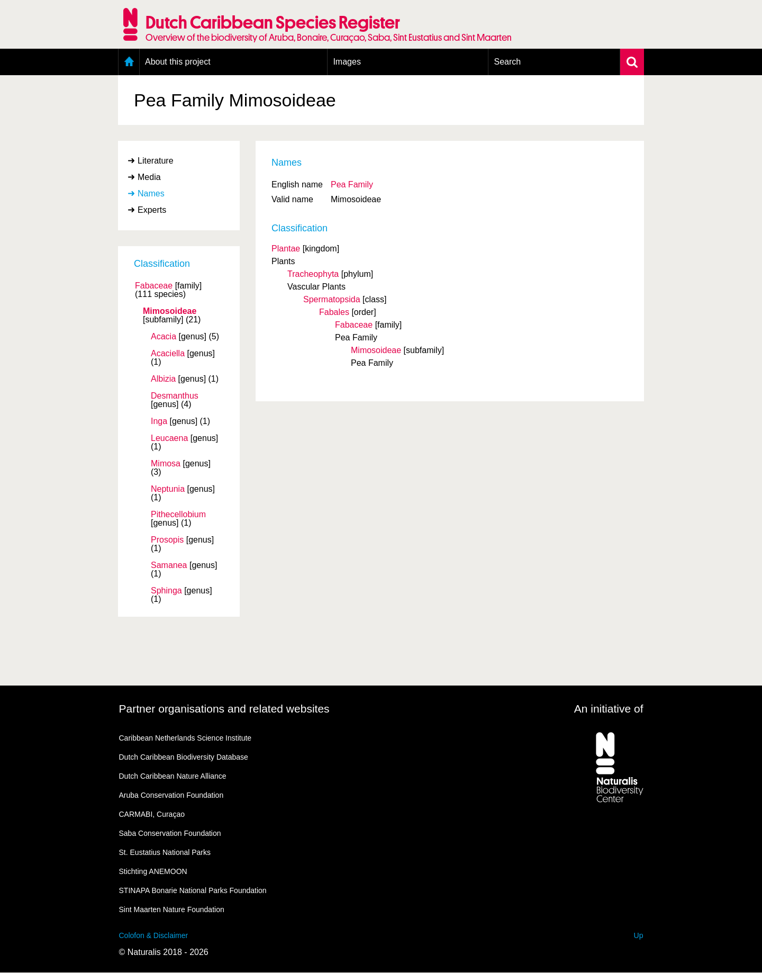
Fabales (334, 312)
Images (346, 61)
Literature (156, 160)
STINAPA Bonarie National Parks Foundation (193, 890)
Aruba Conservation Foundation (171, 795)
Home (129, 62)
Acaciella (168, 353)
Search (507, 61)
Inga (159, 421)
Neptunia (168, 489)
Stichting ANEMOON (153, 871)
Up (638, 935)
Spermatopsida (331, 299)
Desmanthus (174, 396)
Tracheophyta (313, 273)
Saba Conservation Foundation (170, 833)
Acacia (163, 336)
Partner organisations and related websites (224, 708)
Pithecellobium (178, 514)
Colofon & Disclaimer (153, 935)
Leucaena (169, 438)
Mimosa (165, 464)
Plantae (285, 248)
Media (149, 177)
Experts (152, 209)
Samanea (169, 565)
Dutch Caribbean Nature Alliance (172, 776)
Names (151, 193)
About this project (178, 61)
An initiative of (608, 708)
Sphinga (166, 591)
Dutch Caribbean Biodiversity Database (183, 757)
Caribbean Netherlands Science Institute (185, 738)
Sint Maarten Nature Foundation (171, 909)
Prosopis (167, 540)
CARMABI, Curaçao (152, 814)
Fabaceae (154, 286)
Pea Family (352, 184)
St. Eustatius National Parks (165, 852)
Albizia (163, 379)
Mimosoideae (169, 311)
